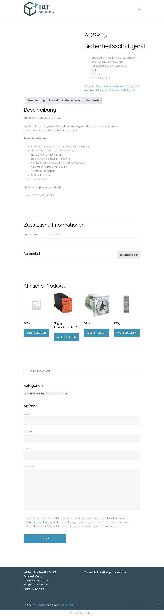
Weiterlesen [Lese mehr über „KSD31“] (127, 333)
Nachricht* (82, 488)
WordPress (67, 604)
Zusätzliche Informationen (65, 100)
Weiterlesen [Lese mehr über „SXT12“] (36, 333)
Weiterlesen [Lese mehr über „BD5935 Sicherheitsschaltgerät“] (66, 337)
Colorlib (41, 604)
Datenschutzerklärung (39, 522)
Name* (82, 417)
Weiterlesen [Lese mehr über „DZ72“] (96, 333)
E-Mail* (82, 452)
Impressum (119, 572)
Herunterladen (129, 254)
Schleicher (101, 90)
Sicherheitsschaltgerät (122, 90)
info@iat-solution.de (36, 584)
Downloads (92, 100)
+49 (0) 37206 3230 (34, 588)
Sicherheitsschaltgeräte (110, 86)
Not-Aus (89, 90)
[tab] (36, 100)
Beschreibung (36, 100)
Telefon (82, 434)
